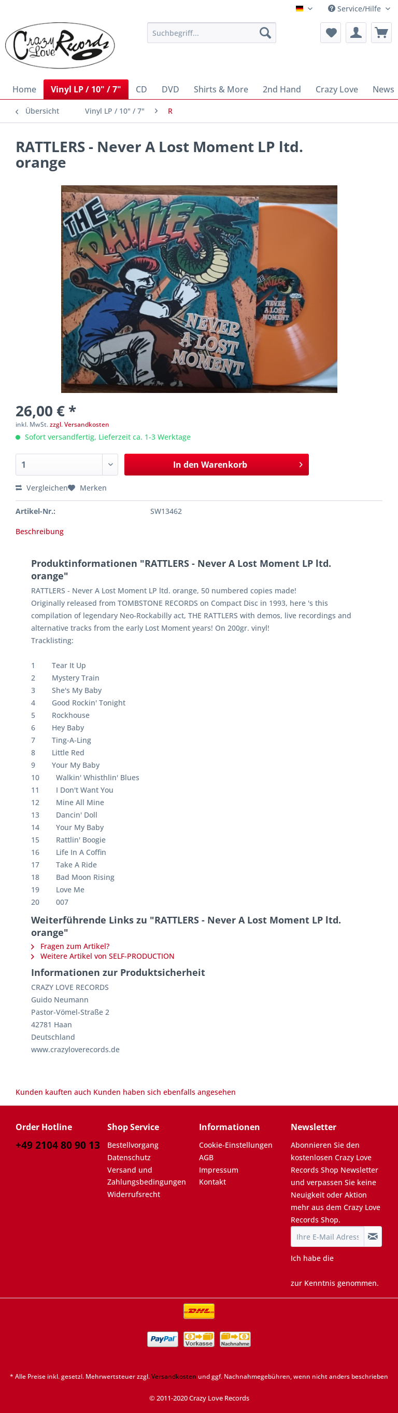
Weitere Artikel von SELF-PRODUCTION (103, 956)
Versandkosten (173, 1376)
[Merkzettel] (330, 32)
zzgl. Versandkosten (79, 424)
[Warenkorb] (381, 32)
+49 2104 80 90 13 (58, 1145)
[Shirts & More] (221, 89)
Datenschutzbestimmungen (339, 1270)
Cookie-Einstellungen (236, 1145)
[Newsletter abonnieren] (373, 1236)
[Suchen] (265, 32)
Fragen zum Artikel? (70, 946)
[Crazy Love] (336, 89)
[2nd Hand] (281, 89)
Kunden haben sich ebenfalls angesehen (164, 1092)
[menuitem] (212, 37)
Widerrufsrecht (133, 1194)
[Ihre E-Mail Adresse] (327, 1236)
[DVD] (170, 89)
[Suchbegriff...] (212, 32)
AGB (206, 1157)
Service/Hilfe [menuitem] (355, 8)
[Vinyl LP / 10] (86, 89)
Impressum (218, 1170)
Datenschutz (129, 1157)
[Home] (24, 89)
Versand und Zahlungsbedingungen (146, 1176)
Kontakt (212, 1182)
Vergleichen (42, 488)
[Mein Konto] (356, 32)
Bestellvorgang (133, 1145)
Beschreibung (40, 531)
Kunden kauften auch (53, 1092)
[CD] (141, 89)
